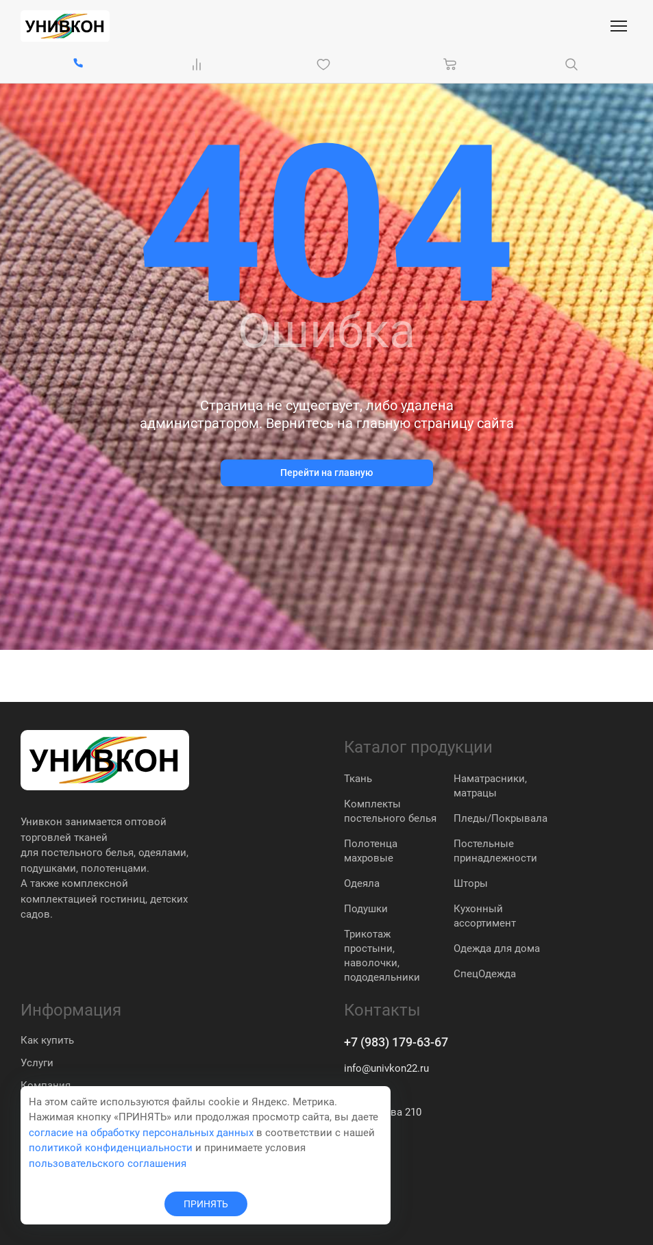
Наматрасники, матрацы (490, 785)
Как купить (47, 1040)
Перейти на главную (326, 472)
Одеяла (362, 883)
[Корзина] (450, 64)
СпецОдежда (485, 974)
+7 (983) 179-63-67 (396, 1042)
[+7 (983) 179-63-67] (78, 64)
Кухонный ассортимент (485, 916)
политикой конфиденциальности (111, 1148)
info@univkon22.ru (386, 1068)
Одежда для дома (497, 948)
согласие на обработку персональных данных (141, 1133)
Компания (46, 1085)
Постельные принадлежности (495, 851)
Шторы (471, 883)
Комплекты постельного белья (390, 811)
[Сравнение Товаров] (199, 64)
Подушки (366, 909)
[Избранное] (326, 64)
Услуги (37, 1063)
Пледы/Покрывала (500, 818)
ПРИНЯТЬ (206, 1203)
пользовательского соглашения (107, 1163)
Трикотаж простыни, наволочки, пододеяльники (382, 955)
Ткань (358, 778)
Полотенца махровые (370, 851)
